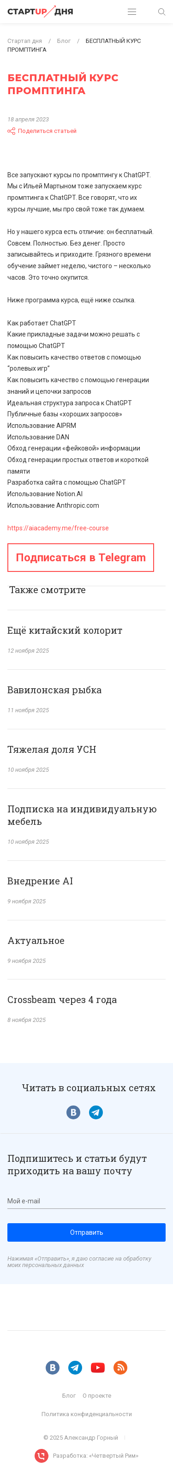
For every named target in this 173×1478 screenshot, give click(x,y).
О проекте (97, 1395)
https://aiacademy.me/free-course (58, 528)
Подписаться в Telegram (81, 557)
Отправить (86, 1232)
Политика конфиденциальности (87, 1414)
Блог (69, 1395)
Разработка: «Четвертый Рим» (95, 1455)
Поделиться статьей (42, 131)
